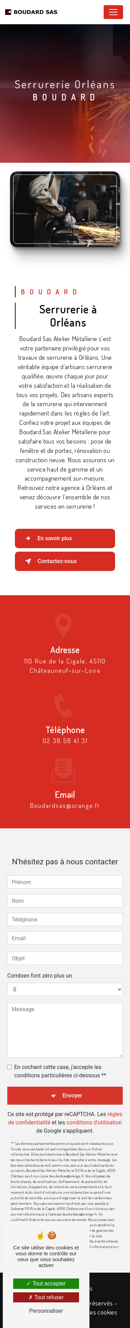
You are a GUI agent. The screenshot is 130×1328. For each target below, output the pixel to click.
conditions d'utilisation (94, 1115)
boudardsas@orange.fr (65, 797)
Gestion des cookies (91, 1312)
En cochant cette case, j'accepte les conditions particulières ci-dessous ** (60, 1063)
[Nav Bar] (113, 12)
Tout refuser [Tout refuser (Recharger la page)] (46, 1297)
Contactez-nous (49, 561)
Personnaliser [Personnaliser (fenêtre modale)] (46, 1311)
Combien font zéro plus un (39, 968)
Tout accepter (46, 1283)
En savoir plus (47, 538)
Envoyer (72, 1088)
